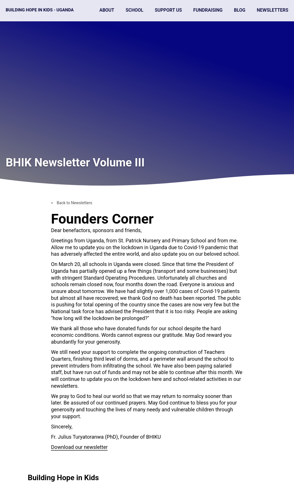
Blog (239, 10)
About (106, 10)
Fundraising (208, 10)
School (134, 10)
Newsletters (272, 10)
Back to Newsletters (74, 203)
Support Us (168, 10)
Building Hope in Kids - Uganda (40, 10)
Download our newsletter (79, 447)
